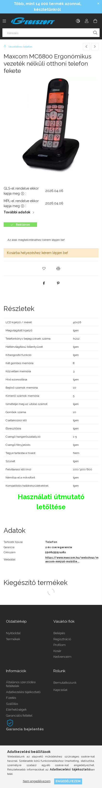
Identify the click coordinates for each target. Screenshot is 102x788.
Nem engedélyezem (37, 781)
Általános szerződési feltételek (21, 684)
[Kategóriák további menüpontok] (4, 21)
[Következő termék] (94, 46)
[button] (44, 268)
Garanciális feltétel (19, 715)
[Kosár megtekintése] (95, 21)
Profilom (59, 645)
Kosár (57, 651)
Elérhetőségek (16, 709)
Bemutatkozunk (64, 682)
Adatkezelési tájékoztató (23, 692)
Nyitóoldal (13, 633)
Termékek (13, 639)
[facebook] (44, 283)
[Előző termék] (86, 46)
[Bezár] (98, 3)
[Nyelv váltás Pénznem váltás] (78, 21)
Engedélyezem (68, 781)
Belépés (59, 633)
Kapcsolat (60, 690)
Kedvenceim (62, 656)
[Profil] (86, 21)
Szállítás (12, 704)
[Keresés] (51, 32)
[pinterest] (58, 283)
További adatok (17, 212)
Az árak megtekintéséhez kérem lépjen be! (36, 240)
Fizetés (11, 698)
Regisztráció (62, 639)
